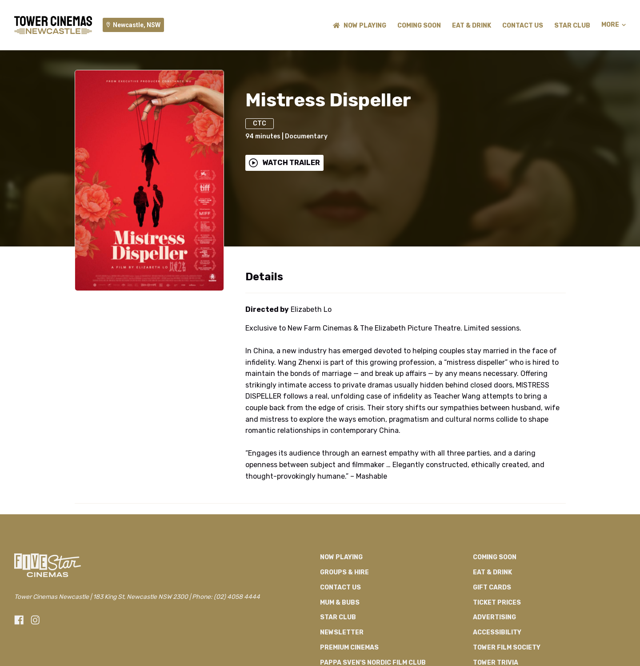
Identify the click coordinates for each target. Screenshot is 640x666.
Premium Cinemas (349, 647)
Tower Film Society (506, 647)
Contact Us (522, 25)
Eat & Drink (471, 25)
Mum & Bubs (340, 602)
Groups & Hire (344, 572)
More (613, 24)
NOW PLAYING (359, 25)
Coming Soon (419, 25)
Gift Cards (492, 587)
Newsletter (342, 632)
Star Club (572, 25)
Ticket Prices (497, 602)
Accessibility (497, 632)
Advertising (494, 617)
